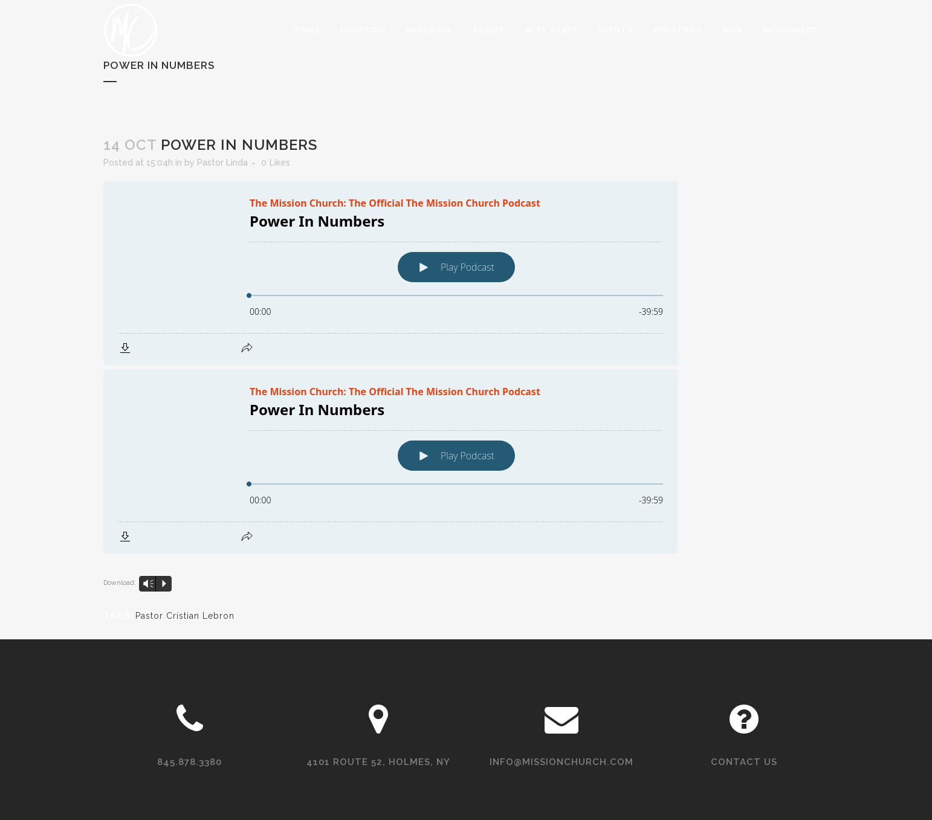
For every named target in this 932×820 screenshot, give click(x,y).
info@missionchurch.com (561, 762)
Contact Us (744, 762)
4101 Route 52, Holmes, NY (378, 762)
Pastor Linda (222, 162)
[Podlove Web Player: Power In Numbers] (466, 273)
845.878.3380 (189, 762)
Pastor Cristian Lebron (185, 616)
